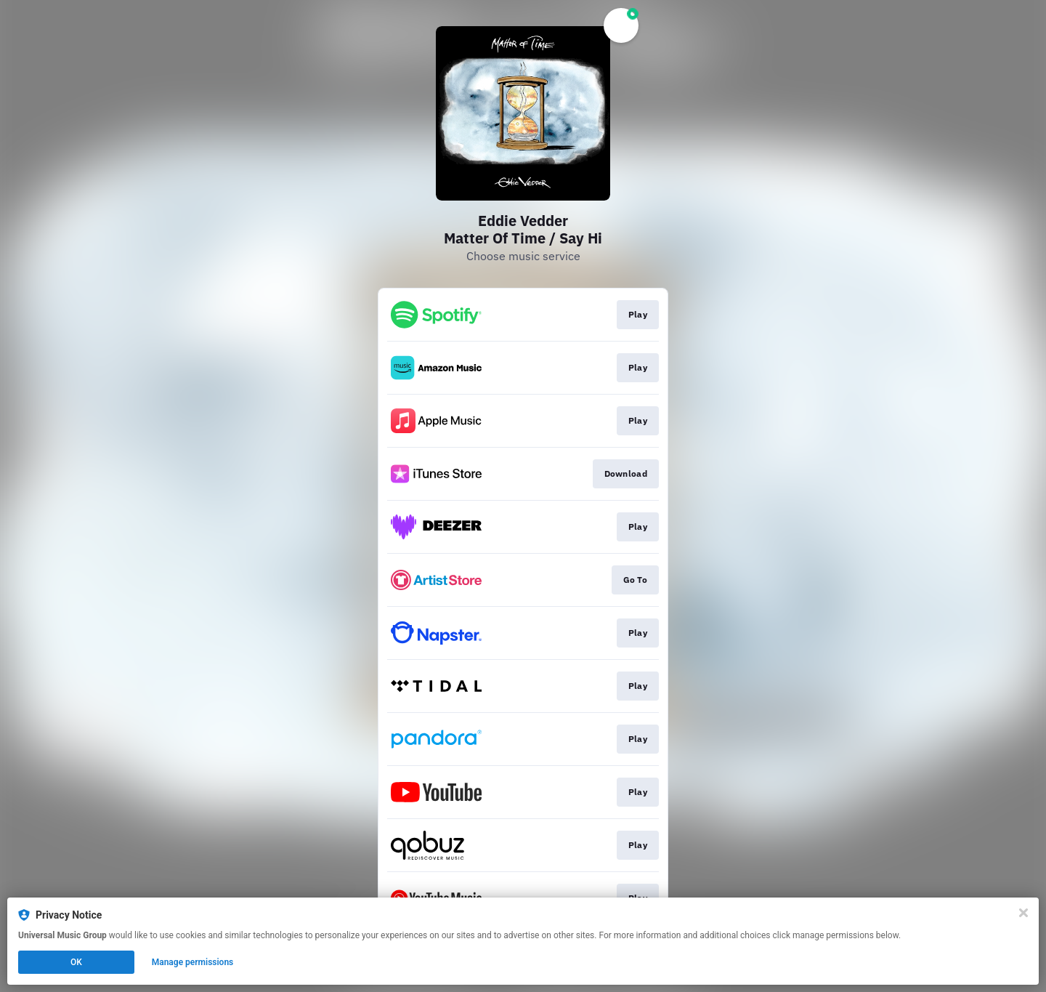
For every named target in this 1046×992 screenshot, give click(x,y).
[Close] (1023, 912)
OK (76, 962)
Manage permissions (193, 962)
